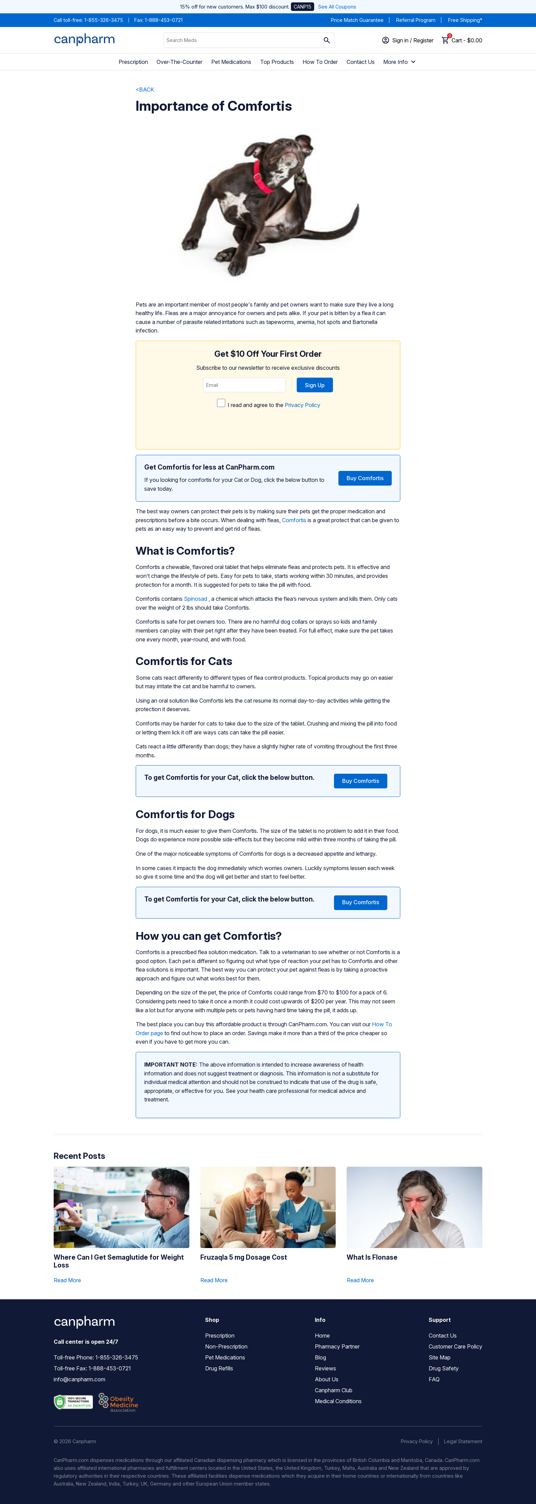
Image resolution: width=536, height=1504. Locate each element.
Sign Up (315, 385)
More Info (400, 62)
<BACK (145, 89)
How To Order (320, 61)
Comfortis (294, 520)
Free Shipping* (465, 20)
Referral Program (416, 20)
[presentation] (268, 427)
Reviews (325, 1368)
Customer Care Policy (455, 1346)
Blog (320, 1357)
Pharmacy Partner (337, 1346)
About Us (326, 1379)
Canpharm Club (333, 1390)
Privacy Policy (302, 405)
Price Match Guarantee (357, 20)
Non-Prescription (226, 1346)
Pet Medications (231, 61)
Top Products (277, 61)
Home (322, 1335)
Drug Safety (444, 1368)
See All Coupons (337, 7)
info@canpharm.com (79, 1379)
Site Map (440, 1357)
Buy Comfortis (365, 478)
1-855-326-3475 (103, 20)
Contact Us (361, 61)
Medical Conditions (338, 1401)
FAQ (434, 1379)
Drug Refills (219, 1368)
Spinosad (196, 598)
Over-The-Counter (179, 61)
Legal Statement (463, 1441)
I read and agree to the (268, 419)
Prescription (133, 61)
